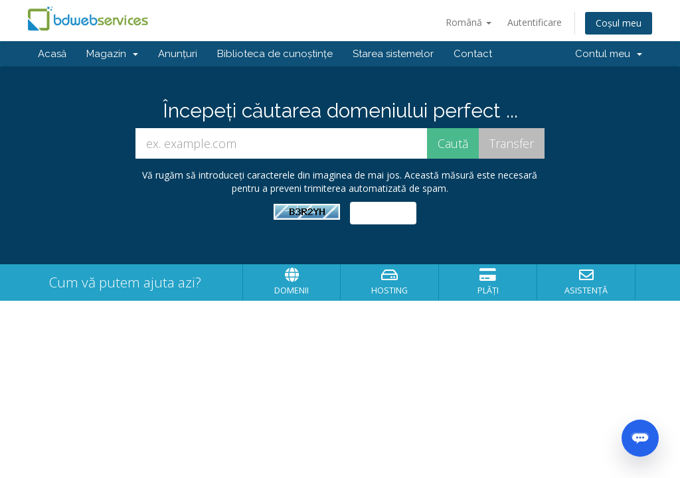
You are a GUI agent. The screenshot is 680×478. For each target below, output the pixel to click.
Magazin (112, 54)
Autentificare (534, 22)
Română (468, 22)
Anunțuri (177, 54)
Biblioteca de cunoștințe (275, 54)
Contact (473, 54)
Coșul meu (618, 23)
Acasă (52, 54)
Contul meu (608, 54)
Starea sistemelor (393, 54)
